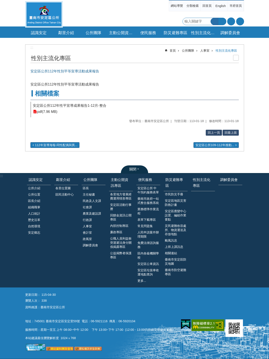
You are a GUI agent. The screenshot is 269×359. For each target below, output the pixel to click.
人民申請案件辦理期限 (148, 234)
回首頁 (207, 5)
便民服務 (145, 180)
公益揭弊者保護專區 (121, 255)
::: (170, 2)
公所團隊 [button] (93, 33)
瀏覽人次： (32, 300)
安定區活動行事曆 (121, 207)
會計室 (87, 232)
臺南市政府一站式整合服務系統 (148, 201)
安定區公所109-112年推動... (214, 145)
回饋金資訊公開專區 (121, 217)
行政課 (87, 220)
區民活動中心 (64, 194)
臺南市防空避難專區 (175, 272)
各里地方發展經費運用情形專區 (121, 196)
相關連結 (171, 253)
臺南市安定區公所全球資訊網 (44, 14)
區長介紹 (34, 201)
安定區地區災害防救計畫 (175, 203)
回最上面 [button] (231, 132)
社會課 (87, 207)
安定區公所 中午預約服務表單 (148, 190)
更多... (141, 280)
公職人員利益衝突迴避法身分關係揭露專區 (121, 243)
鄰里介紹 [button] (66, 33)
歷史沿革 (34, 220)
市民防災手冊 (174, 194)
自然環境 (34, 226)
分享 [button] (240, 21)
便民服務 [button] (148, 33)
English (220, 6)
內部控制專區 (119, 226)
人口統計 (34, 213)
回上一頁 (214, 132)
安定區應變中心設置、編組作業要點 (175, 215)
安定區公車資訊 (148, 264)
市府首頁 (236, 5)
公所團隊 (188, 50)
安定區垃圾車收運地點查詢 (148, 272)
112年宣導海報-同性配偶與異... (56, 145)
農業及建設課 (92, 213)
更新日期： (32, 294)
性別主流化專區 (203, 33)
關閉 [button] (132, 169)
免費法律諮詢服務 (148, 245)
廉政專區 (116, 232)
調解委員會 (230, 33)
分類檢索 (192, 5)
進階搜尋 (222, 21)
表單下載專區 (146, 219)
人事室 (204, 50)
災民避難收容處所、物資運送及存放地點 (175, 230)
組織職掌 (34, 207)
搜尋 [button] (214, 21)
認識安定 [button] (39, 33)
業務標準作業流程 (148, 211)
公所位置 (34, 194)
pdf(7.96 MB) (47, 112)
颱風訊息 (171, 240)
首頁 (173, 50)
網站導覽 (177, 5)
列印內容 (236, 58)
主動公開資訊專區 (119, 182)
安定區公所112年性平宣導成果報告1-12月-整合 (69, 105)
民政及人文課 (92, 201)
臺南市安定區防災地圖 (175, 261)
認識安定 (36, 180)
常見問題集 (145, 226)
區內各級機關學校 (148, 255)
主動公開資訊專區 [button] (121, 33)
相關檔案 (47, 93)
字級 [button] (231, 21)
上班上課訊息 (174, 247)
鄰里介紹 (63, 180)
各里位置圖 (63, 188)
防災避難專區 (174, 182)
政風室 (87, 239)
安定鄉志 (34, 232)
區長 (86, 188)
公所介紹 (34, 188)
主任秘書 (89, 194)
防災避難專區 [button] (175, 33)
